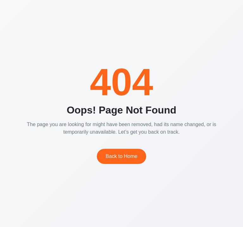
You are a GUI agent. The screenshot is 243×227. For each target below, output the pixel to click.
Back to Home (121, 156)
